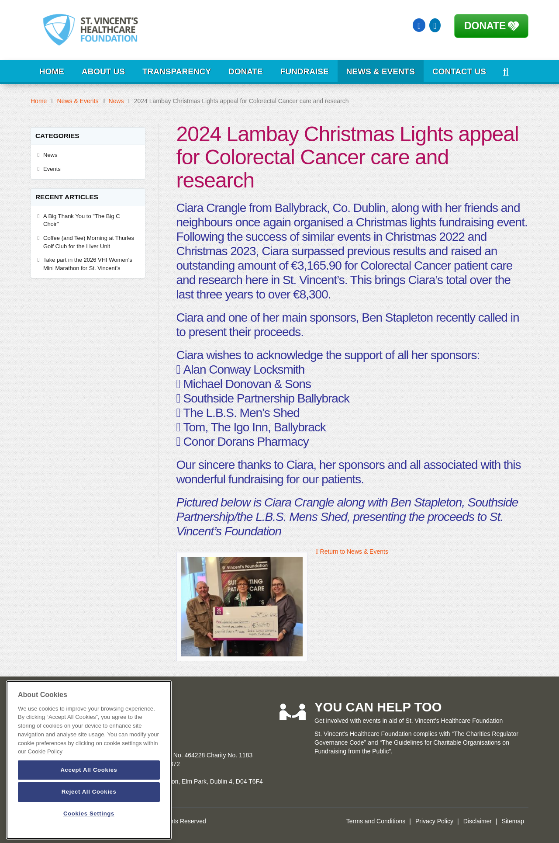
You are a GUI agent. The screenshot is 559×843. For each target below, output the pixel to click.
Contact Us (459, 71)
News (116, 100)
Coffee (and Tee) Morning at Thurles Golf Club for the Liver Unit (88, 242)
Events (52, 169)
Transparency (176, 71)
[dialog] (89, 760)
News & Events (380, 71)
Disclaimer (477, 821)
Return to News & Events (352, 551)
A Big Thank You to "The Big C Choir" (81, 220)
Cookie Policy (45, 751)
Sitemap (513, 821)
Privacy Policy (434, 821)
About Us (103, 71)
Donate (485, 25)
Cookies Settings (88, 813)
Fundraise (304, 71)
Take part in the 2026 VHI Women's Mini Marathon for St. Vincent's (87, 264)
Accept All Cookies (88, 770)
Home (51, 71)
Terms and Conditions (375, 821)
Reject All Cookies (89, 791)
